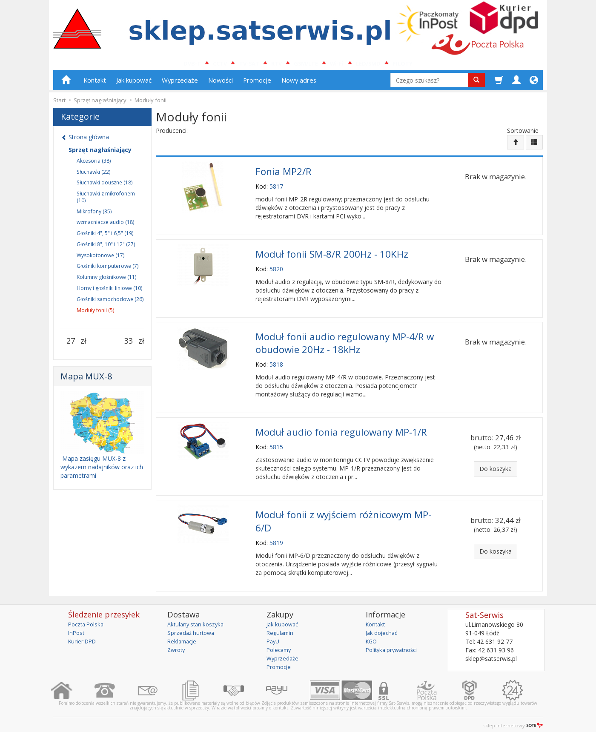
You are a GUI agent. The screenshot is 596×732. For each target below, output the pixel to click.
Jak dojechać (383, 626)
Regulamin (280, 626)
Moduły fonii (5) (95, 313)
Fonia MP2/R (283, 174)
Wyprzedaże (180, 84)
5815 (276, 444)
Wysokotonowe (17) (100, 258)
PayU (273, 635)
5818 (276, 363)
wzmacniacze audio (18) (105, 226)
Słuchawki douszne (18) (104, 186)
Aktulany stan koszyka (197, 618)
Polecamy (280, 643)
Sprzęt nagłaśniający (100, 153)
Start (59, 104)
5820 (276, 270)
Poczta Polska (87, 618)
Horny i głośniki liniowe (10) (109, 292)
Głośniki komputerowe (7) (107, 269)
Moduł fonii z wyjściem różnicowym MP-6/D (343, 516)
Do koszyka (495, 466)
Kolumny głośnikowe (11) (106, 280)
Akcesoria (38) (94, 164)
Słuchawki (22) (93, 175)
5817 (276, 188)
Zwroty (177, 643)
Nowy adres (298, 84)
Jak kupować (134, 84)
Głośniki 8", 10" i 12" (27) (106, 248)
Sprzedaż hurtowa (192, 626)
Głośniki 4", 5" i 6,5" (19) (105, 237)
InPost (77, 626)
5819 (276, 536)
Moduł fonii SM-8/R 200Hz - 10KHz (331, 255)
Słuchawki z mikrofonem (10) (106, 201)
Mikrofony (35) (94, 214)
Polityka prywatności (394, 643)
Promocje (257, 84)
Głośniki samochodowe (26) (110, 302)
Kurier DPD (83, 635)
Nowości (220, 84)
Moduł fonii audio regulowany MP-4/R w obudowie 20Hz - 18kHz (344, 342)
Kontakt (94, 84)
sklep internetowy (513, 719)
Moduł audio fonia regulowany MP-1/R (341, 429)
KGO (372, 635)
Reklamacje (183, 635)
